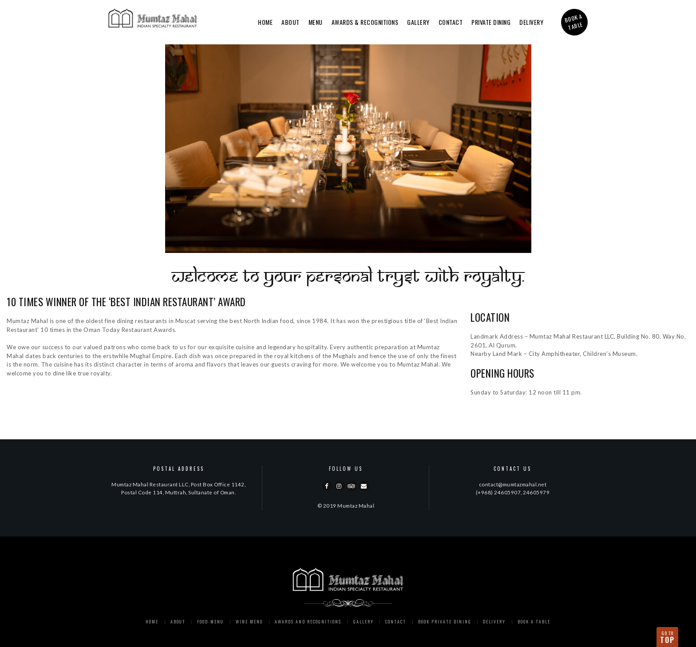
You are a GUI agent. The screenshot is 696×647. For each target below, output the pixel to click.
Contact (451, 22)
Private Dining (490, 22)
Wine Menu (249, 621)
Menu (315, 22)
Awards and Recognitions (308, 621)
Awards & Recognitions (365, 22)
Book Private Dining (444, 621)
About (290, 22)
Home (265, 22)
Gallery (418, 22)
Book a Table (534, 621)
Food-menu (210, 621)
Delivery (531, 22)
